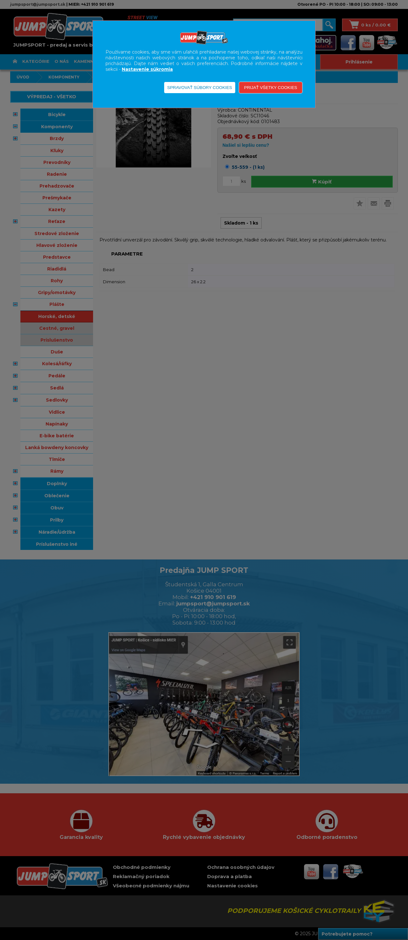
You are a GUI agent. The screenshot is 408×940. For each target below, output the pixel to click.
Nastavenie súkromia (147, 69)
